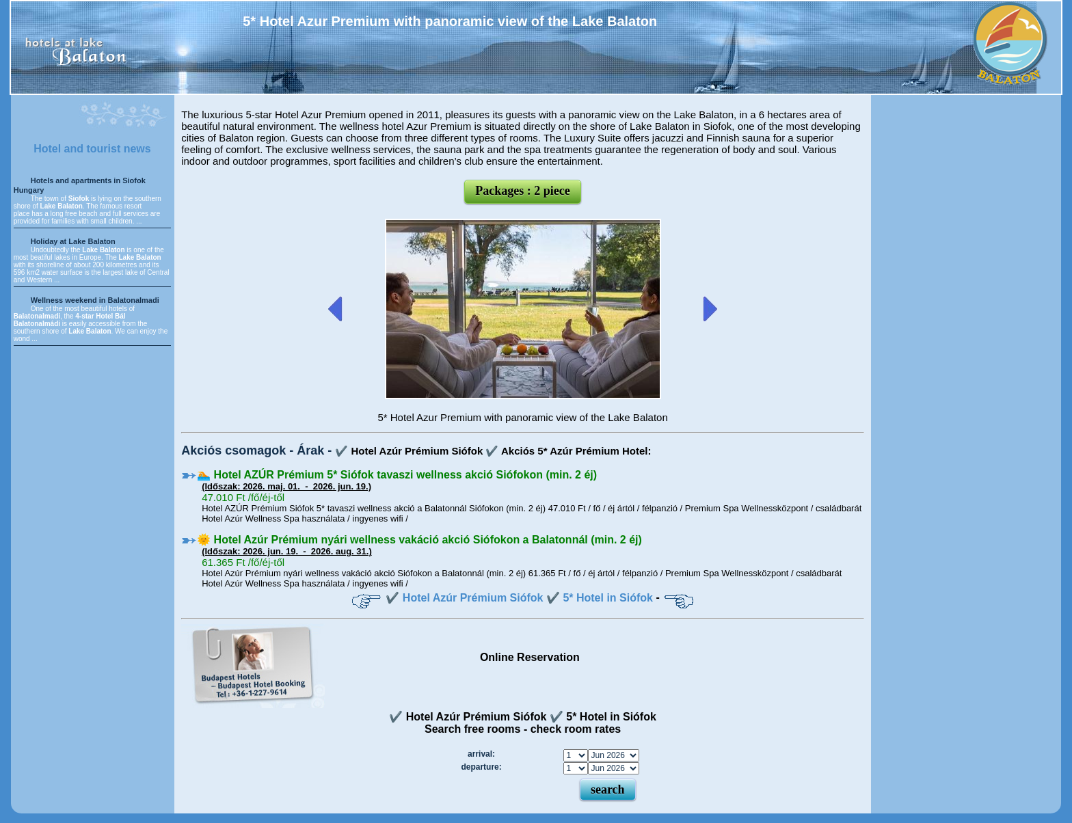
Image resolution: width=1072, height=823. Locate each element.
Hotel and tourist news (92, 148)
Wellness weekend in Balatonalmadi (95, 300)
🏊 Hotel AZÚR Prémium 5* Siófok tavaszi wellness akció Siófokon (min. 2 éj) (397, 475)
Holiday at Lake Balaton (73, 241)
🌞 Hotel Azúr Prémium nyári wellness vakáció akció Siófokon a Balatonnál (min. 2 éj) (419, 539)
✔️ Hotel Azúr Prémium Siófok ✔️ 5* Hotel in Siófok (519, 598)
